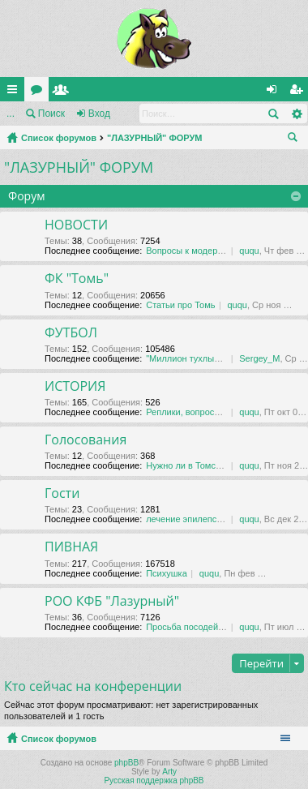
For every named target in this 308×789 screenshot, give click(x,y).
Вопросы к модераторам (196, 250)
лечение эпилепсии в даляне (206, 519)
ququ (249, 250)
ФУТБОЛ (71, 333)
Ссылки (15, 92)
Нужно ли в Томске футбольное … (217, 465)
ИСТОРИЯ (75, 387)
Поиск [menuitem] (296, 139)
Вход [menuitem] (275, 92)
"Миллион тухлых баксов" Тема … (216, 358)
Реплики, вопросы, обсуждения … (216, 412)
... (10, 113)
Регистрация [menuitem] (299, 92)
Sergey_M (259, 358)
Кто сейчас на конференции (93, 686)
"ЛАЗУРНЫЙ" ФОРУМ (155, 138)
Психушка (166, 573)
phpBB (126, 762)
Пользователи (64, 92)
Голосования (85, 440)
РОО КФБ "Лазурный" (112, 602)
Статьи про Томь (180, 305)
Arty (169, 771)
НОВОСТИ (76, 225)
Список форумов (58, 138)
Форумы (40, 92)
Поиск (51, 113)
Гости (62, 494)
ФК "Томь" (77, 279)
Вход (99, 113)
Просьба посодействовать (200, 627)
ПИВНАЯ (71, 547)
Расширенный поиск (296, 113)
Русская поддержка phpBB (153, 780)
